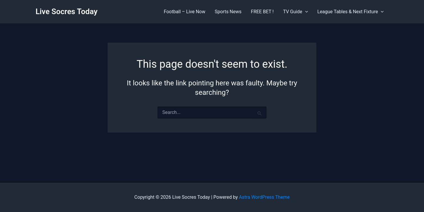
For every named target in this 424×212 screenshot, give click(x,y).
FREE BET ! (262, 11)
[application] (305, 12)
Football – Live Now (184, 11)
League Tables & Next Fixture (350, 12)
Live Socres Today (67, 11)
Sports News (228, 11)
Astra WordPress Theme (264, 197)
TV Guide (295, 12)
